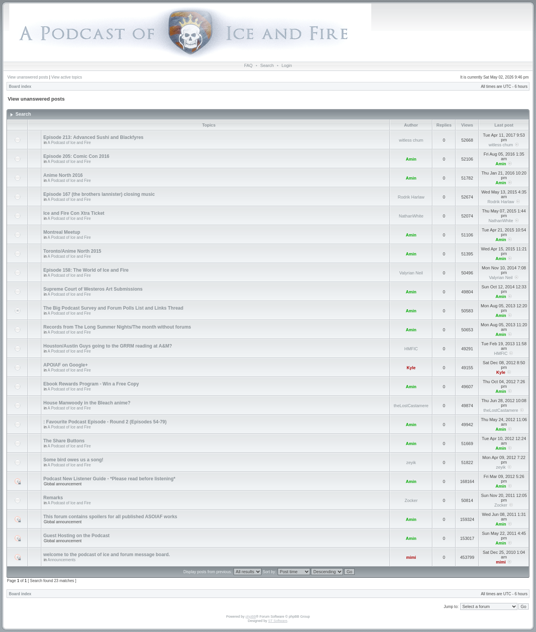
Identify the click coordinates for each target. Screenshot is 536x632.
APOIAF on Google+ (65, 365)
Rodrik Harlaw (411, 197)
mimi (411, 557)
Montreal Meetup (61, 232)
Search (267, 65)
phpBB (251, 616)
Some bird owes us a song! (73, 459)
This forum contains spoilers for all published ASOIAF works (110, 516)
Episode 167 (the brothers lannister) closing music (99, 194)
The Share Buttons (64, 441)
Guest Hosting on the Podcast (76, 535)
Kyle (410, 367)
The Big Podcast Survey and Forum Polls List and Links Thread (113, 308)
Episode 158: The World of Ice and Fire (86, 270)
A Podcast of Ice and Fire (69, 142)
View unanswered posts (27, 77)
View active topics (66, 77)
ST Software (277, 621)
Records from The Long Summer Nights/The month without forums (117, 327)
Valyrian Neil (411, 273)
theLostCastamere (411, 405)
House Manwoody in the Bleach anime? (86, 403)
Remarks (53, 497)
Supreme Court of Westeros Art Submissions (93, 289)
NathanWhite (411, 216)
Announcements (61, 560)
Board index (20, 86)
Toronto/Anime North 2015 (72, 251)
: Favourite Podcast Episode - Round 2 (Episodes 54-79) (105, 422)
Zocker (411, 500)
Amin (411, 159)
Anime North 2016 (63, 175)
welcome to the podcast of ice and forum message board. (106, 554)
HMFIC (411, 348)
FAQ (248, 65)
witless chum (411, 140)
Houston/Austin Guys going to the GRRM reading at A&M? (107, 346)
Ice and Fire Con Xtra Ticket (73, 213)
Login (287, 65)
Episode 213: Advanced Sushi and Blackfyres (93, 137)
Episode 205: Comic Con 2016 (76, 156)
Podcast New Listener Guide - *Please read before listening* (109, 478)
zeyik (411, 462)
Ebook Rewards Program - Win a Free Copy (91, 384)
